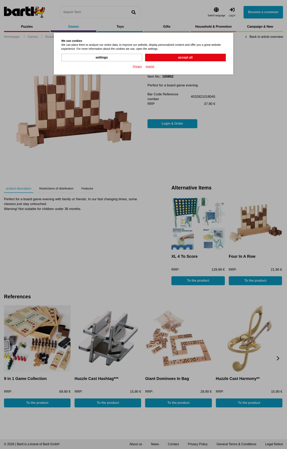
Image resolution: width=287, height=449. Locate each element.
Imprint (150, 66)
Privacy (137, 66)
